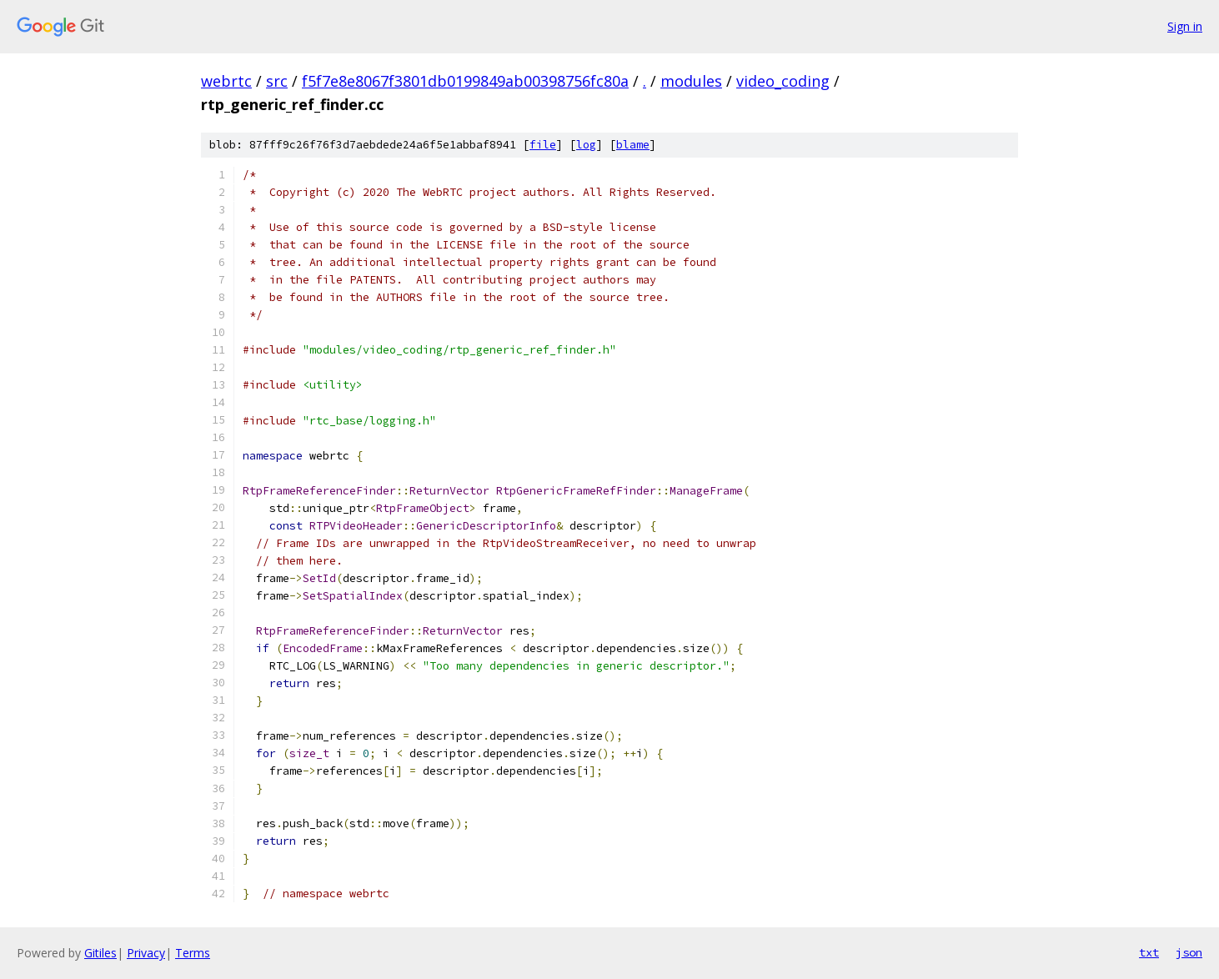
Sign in (1184, 26)
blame (633, 145)
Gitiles (100, 953)
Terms (192, 953)
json (1189, 952)
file (542, 145)
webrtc (226, 81)
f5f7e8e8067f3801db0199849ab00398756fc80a (465, 81)
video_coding (783, 81)
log (586, 145)
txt (1149, 952)
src (277, 81)
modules (691, 81)
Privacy (146, 953)
